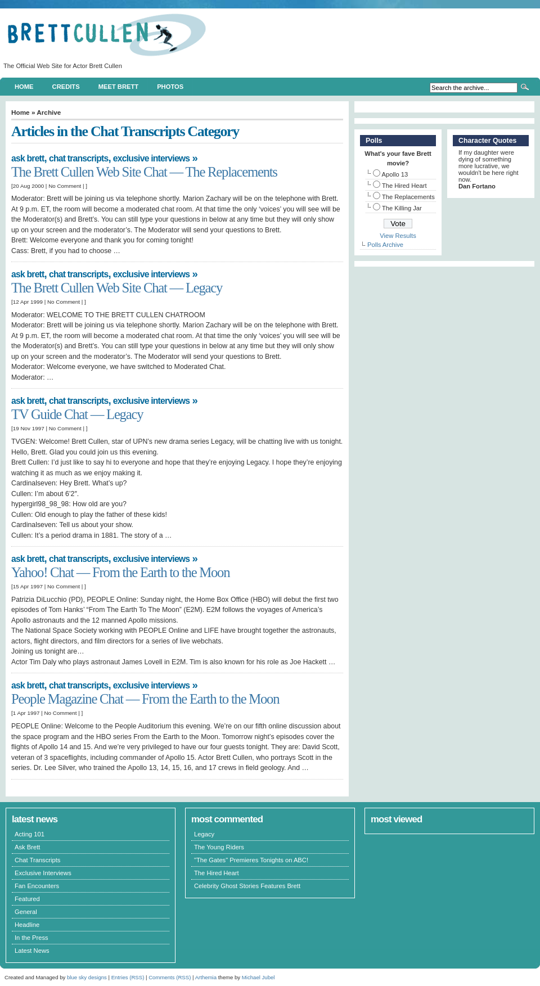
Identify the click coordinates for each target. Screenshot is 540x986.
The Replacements (408, 196)
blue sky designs (87, 977)
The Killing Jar (402, 208)
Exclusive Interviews (151, 158)
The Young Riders (219, 847)
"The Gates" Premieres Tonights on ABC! (251, 860)
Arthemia (206, 977)
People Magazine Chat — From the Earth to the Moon (145, 698)
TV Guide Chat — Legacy (77, 414)
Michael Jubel (258, 977)
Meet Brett (118, 86)
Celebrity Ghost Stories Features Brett (247, 886)
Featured (27, 898)
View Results (398, 235)
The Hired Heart (404, 185)
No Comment (64, 186)
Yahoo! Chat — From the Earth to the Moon (120, 572)
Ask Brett (27, 158)
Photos (170, 86)
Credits (66, 86)
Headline (27, 924)
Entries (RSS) (128, 977)
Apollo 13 (395, 174)
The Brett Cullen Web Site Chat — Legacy (116, 287)
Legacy (204, 834)
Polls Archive (385, 244)
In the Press (31, 937)
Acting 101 (29, 834)
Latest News (32, 950)
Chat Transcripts (78, 158)
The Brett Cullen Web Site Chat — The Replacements (144, 171)
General (26, 911)
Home (24, 86)
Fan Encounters (37, 886)
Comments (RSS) (169, 977)
